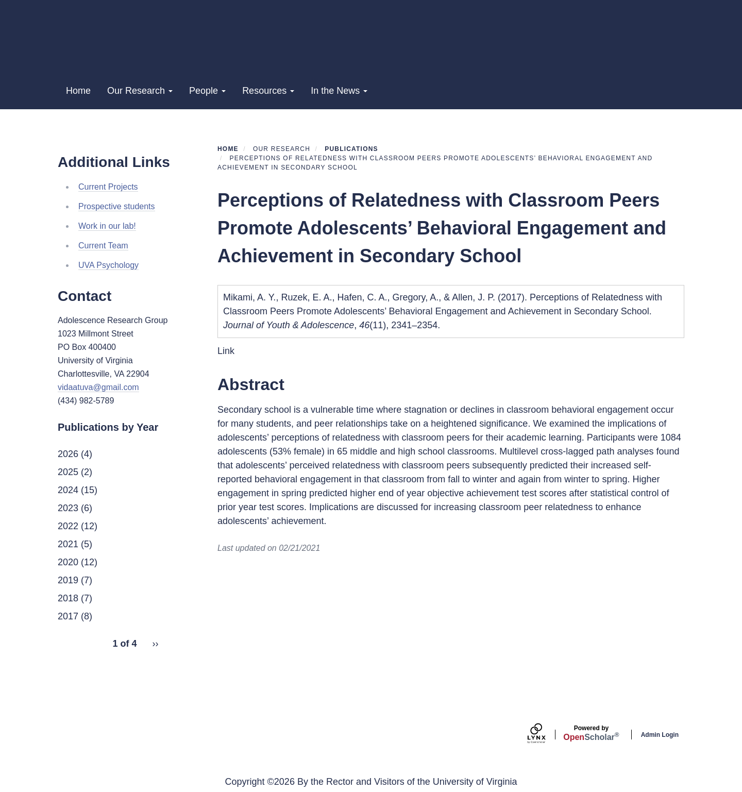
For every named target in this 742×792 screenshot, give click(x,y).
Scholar (591, 733)
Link (225, 351)
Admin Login (660, 734)
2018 (68, 598)
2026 (68, 454)
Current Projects (108, 186)
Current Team (103, 245)
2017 (68, 616)
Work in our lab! (107, 226)
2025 (68, 472)
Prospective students (116, 206)
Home (78, 91)
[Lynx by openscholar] (545, 734)
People (207, 91)
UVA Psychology (108, 265)
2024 (68, 490)
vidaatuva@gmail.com (98, 387)
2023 (68, 508)
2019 (68, 580)
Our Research (140, 91)
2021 (68, 544)
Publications (351, 149)
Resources (268, 91)
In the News (339, 91)
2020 (68, 562)
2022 (68, 526)
